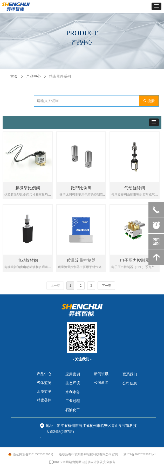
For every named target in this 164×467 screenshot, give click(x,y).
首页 (14, 76)
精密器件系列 (60, 76)
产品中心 (33, 76)
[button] (156, 6)
